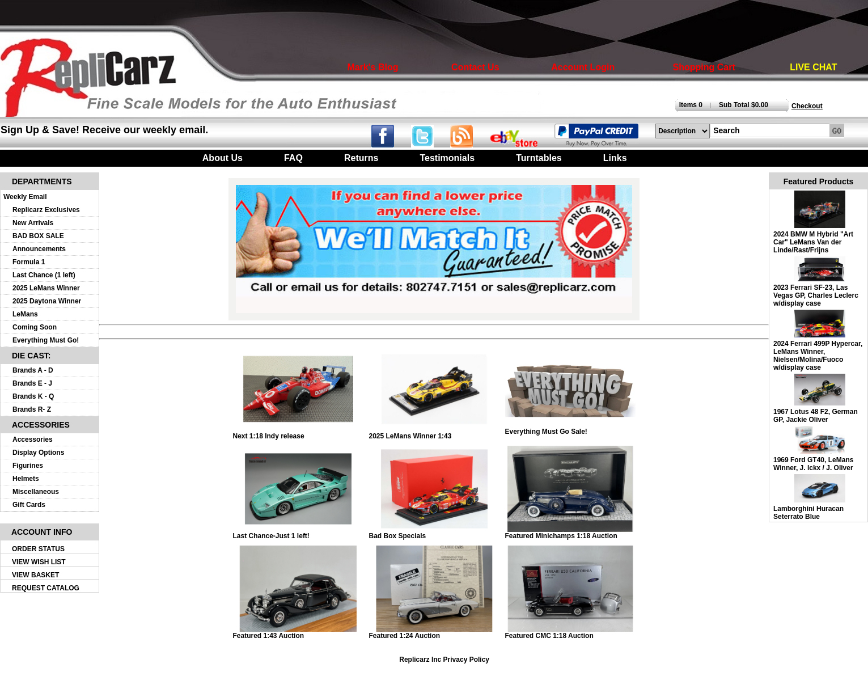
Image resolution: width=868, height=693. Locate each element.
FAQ (293, 158)
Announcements (39, 249)
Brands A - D (32, 370)
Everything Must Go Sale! (570, 428)
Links (615, 158)
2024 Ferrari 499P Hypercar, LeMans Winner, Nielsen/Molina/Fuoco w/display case (817, 355)
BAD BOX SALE (38, 236)
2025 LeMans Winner (46, 288)
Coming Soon (34, 327)
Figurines (27, 466)
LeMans (25, 314)
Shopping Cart (704, 67)
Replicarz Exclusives (46, 210)
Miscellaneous (35, 492)
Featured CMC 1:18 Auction (570, 633)
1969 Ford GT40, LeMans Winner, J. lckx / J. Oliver (813, 464)
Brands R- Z (31, 409)
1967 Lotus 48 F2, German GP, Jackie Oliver (815, 416)
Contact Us (475, 67)
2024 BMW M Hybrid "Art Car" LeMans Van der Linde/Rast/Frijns (813, 242)
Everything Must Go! (45, 340)
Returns (361, 158)
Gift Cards (28, 505)
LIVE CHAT (813, 67)
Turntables (539, 158)
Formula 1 (28, 262)
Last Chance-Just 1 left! (298, 533)
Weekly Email (25, 197)
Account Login (583, 67)
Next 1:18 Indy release (298, 433)
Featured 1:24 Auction (434, 633)
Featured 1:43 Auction (298, 633)
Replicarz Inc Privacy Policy (444, 660)
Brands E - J (32, 383)
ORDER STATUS (38, 549)
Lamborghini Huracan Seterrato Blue (808, 513)
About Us (222, 158)
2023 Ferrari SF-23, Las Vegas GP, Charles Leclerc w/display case (815, 295)
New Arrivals (32, 223)
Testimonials (447, 158)
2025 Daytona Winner (46, 301)
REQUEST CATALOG (45, 588)
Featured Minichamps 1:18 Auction (570, 533)
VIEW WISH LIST (39, 562)
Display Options (38, 453)
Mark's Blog (372, 67)
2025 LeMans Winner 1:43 (434, 433)
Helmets (25, 479)
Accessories (32, 439)
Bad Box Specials (434, 533)
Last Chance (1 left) (43, 275)
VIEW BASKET (35, 575)
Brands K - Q (33, 396)
